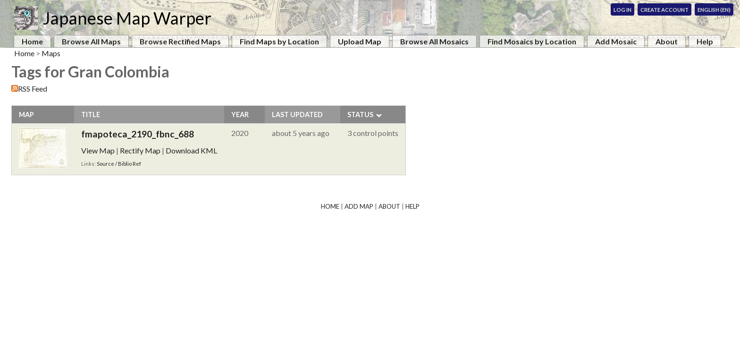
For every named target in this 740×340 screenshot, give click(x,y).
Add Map (359, 206)
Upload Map (359, 41)
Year (240, 114)
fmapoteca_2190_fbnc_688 (137, 133)
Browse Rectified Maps (180, 41)
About (667, 41)
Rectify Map (140, 150)
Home (32, 41)
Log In (622, 10)
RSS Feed (32, 88)
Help (705, 41)
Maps (51, 53)
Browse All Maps (91, 41)
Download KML (191, 150)
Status (360, 114)
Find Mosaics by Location (532, 41)
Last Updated (297, 114)
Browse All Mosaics (434, 41)
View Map (98, 150)
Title (90, 114)
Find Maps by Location (279, 41)
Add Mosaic (616, 41)
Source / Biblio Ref (119, 164)
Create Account (664, 10)
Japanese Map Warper (126, 18)
